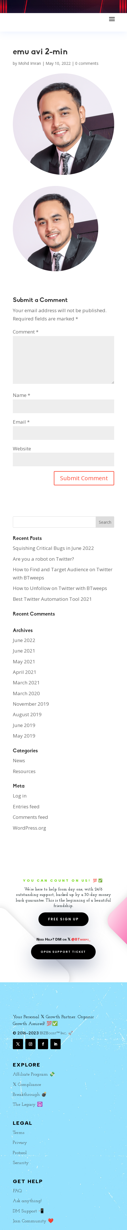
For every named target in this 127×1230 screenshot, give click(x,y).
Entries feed (26, 806)
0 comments (87, 63)
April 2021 (24, 672)
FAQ (17, 1191)
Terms (18, 1132)
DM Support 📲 (28, 1211)
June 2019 (24, 725)
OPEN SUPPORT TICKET (63, 952)
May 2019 (24, 735)
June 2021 (24, 650)
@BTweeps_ (80, 939)
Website (22, 448)
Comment (25, 331)
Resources (24, 771)
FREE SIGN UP (63, 919)
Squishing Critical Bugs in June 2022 (53, 548)
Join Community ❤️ (33, 1221)
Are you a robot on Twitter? (43, 559)
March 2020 (26, 693)
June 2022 (24, 640)
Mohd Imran (29, 63)
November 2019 (31, 704)
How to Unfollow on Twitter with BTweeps (60, 588)
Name (21, 395)
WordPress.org (29, 828)
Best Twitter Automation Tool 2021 (52, 599)
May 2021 (24, 661)
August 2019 (27, 714)
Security (21, 1163)
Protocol (20, 1153)
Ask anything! (27, 1201)
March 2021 (26, 682)
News (19, 760)
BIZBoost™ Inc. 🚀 (56, 1033)
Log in (19, 795)
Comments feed (30, 817)
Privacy (20, 1142)
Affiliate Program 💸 (34, 1074)
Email (21, 422)
